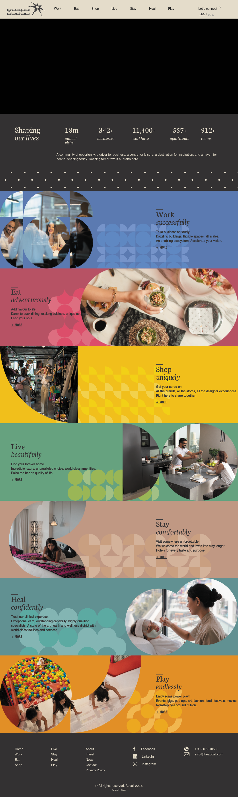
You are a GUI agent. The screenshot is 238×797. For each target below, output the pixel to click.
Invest (90, 754)
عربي (211, 14)
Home (19, 749)
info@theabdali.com (209, 754)
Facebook (148, 749)
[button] (203, 7)
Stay (133, 8)
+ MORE (161, 247)
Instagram (149, 764)
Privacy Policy (95, 770)
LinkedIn (148, 756)
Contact (91, 765)
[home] (26, 9)
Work (57, 8)
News (90, 759)
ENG (202, 14)
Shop (95, 8)
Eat (76, 8)
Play (171, 8)
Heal (152, 8)
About (90, 749)
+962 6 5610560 (206, 749)
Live (114, 8)
